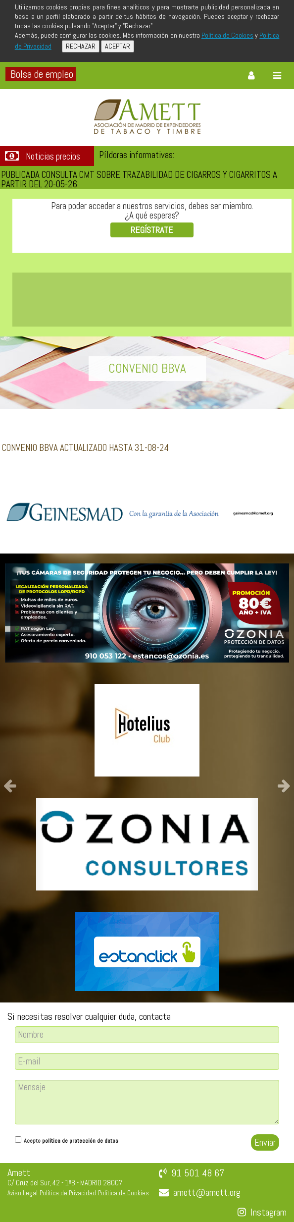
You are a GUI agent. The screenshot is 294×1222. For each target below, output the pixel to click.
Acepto (71, 1141)
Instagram (268, 1212)
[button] (22, 778)
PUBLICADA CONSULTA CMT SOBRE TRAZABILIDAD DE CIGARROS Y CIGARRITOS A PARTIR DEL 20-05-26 (139, 179)
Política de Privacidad (68, 1193)
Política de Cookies (227, 35)
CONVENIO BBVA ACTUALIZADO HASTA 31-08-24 (85, 448)
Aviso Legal (22, 1193)
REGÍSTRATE (152, 229)
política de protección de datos (80, 1141)
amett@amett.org (207, 1192)
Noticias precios (53, 156)
